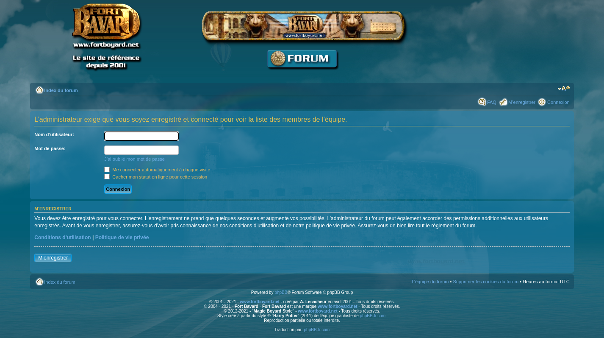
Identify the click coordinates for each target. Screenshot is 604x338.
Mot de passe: (49, 148)
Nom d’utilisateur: (54, 134)
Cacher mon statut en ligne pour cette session (155, 176)
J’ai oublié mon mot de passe (134, 159)
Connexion (558, 102)
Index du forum (61, 90)
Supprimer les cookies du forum (485, 281)
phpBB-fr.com (373, 315)
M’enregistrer (521, 102)
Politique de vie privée (122, 237)
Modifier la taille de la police (563, 88)
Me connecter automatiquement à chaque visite (157, 169)
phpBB (280, 292)
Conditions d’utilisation (62, 237)
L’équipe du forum (430, 281)
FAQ (491, 102)
